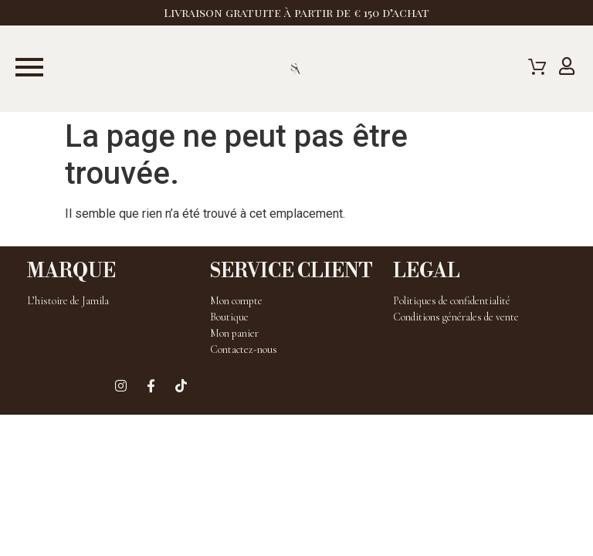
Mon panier (234, 333)
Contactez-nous (243, 349)
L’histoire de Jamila (68, 300)
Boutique (229, 317)
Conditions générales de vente (456, 317)
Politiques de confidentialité (451, 300)
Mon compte (236, 300)
